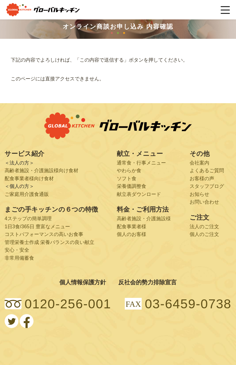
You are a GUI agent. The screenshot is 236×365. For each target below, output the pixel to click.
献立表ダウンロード (139, 194)
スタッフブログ (207, 186)
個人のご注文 (204, 234)
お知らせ (199, 194)
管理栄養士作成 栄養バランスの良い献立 (49, 242)
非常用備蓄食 (19, 258)
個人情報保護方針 (82, 282)
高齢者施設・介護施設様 (144, 218)
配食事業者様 (131, 226)
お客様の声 (202, 178)
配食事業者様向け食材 (29, 178)
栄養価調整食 (131, 186)
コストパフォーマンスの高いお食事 (44, 234)
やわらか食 (129, 170)
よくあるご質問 (207, 170)
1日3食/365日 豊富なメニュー (37, 226)
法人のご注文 (204, 226)
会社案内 (199, 162)
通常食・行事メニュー (141, 162)
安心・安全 (17, 250)
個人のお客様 (131, 234)
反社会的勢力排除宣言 (147, 282)
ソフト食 (126, 178)
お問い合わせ (204, 202)
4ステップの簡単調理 (28, 218)
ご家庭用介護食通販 (27, 194)
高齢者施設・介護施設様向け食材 (41, 170)
